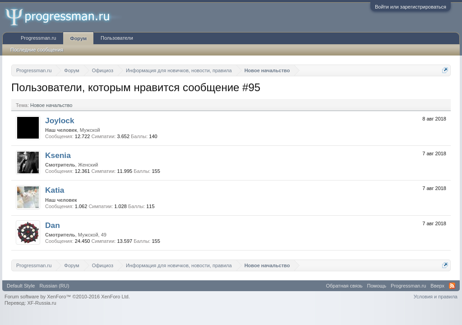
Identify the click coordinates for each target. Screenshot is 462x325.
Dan (52, 225)
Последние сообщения (36, 49)
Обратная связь (344, 285)
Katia (54, 190)
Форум (78, 38)
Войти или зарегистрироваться (410, 6)
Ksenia (58, 155)
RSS (452, 286)
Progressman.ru (38, 38)
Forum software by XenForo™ (67, 296)
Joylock (59, 120)
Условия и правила (435, 296)
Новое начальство (51, 105)
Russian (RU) (54, 285)
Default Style (21, 285)
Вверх (437, 285)
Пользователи (117, 38)
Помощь (377, 285)
